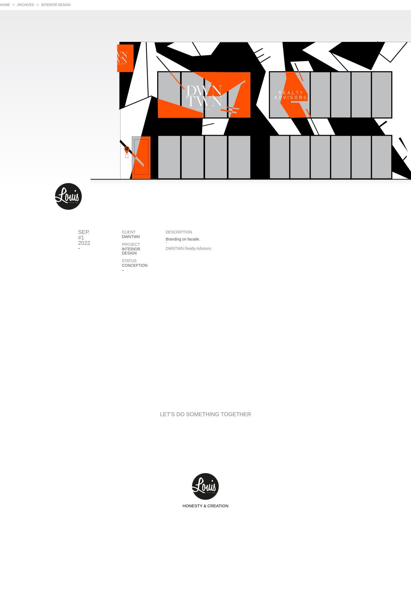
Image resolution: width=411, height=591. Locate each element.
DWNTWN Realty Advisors (188, 248)
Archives (25, 5)
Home (5, 5)
